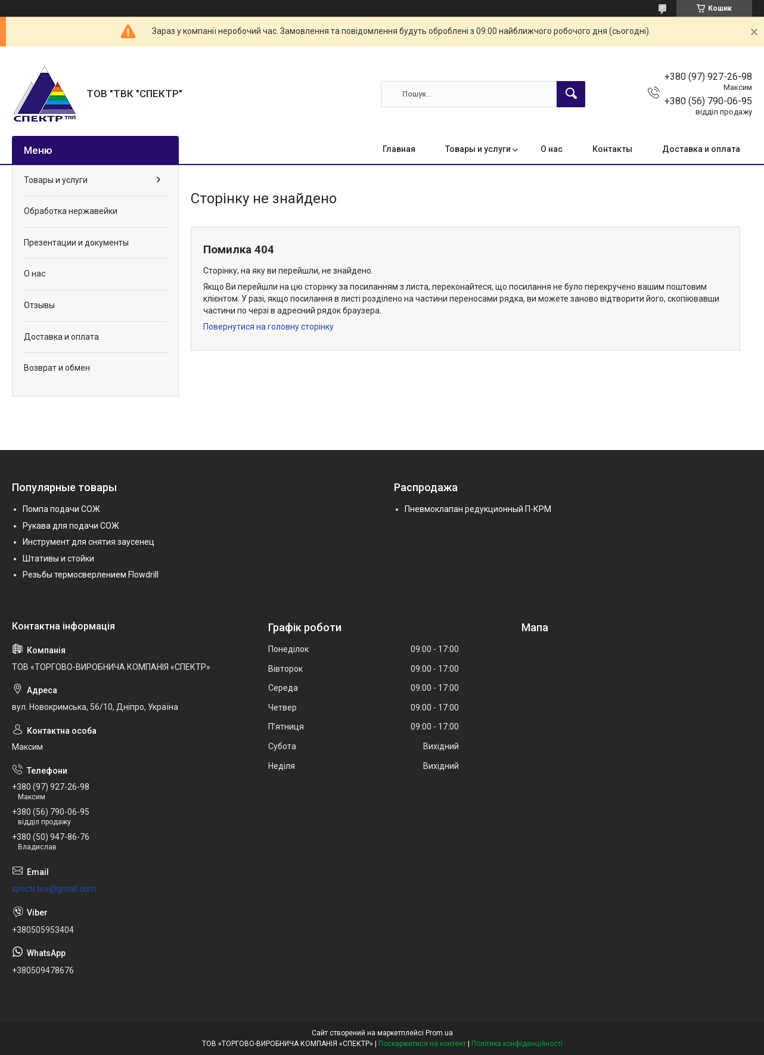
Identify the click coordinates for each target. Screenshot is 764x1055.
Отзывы (39, 305)
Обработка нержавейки (70, 211)
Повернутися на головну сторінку (268, 326)
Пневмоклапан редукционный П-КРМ (478, 509)
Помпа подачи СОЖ (61, 509)
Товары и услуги (478, 149)
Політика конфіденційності (517, 1044)
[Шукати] (571, 94)
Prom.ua (439, 1033)
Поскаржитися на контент (422, 1044)
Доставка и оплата (701, 149)
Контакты (612, 149)
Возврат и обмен (57, 368)
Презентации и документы (76, 242)
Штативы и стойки (58, 558)
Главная (399, 149)
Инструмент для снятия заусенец (88, 542)
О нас (552, 149)
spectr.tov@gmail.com (54, 888)
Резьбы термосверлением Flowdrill (91, 574)
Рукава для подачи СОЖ (71, 525)
